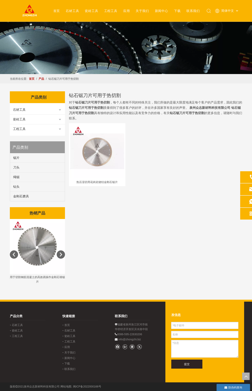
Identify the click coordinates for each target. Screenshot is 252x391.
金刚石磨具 (21, 196)
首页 (56, 11)
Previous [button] (14, 254)
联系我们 (192, 11)
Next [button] (61, 254)
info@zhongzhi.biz (129, 339)
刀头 (16, 167)
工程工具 (110, 11)
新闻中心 (161, 11)
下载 (177, 11)
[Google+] (124, 346)
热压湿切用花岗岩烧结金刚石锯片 (97, 182)
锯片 (16, 157)
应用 (126, 11)
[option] (37, 251)
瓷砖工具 (91, 11)
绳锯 (16, 177)
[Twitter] (139, 346)
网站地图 (65, 386)
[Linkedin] (132, 346)
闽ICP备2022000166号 (87, 386)
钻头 (16, 186)
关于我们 (142, 11)
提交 (187, 364)
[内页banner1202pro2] (126, 48)
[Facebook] (117, 346)
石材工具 (72, 11)
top (246, 376)
